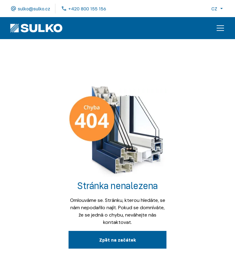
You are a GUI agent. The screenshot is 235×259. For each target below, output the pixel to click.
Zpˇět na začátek (117, 240)
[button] (218, 8)
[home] (36, 28)
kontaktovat (117, 222)
